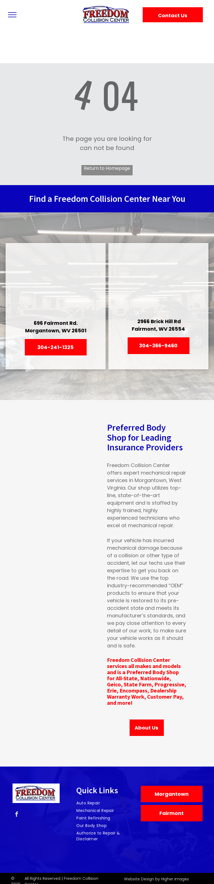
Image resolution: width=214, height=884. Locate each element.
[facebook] (17, 815)
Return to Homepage (107, 168)
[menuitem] (104, 803)
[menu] (12, 15)
